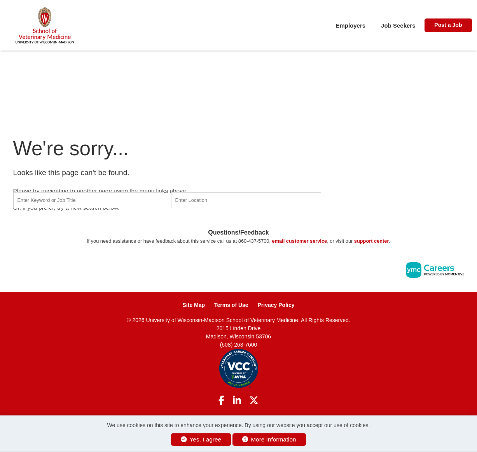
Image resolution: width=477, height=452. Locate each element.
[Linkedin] (237, 400)
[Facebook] (221, 400)
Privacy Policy (276, 305)
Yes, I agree (201, 439)
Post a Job (448, 25)
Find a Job (374, 199)
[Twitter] (253, 400)
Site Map (194, 305)
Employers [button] (350, 25)
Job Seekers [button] (398, 25)
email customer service (299, 241)
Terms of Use (231, 305)
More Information (269, 439)
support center (371, 241)
